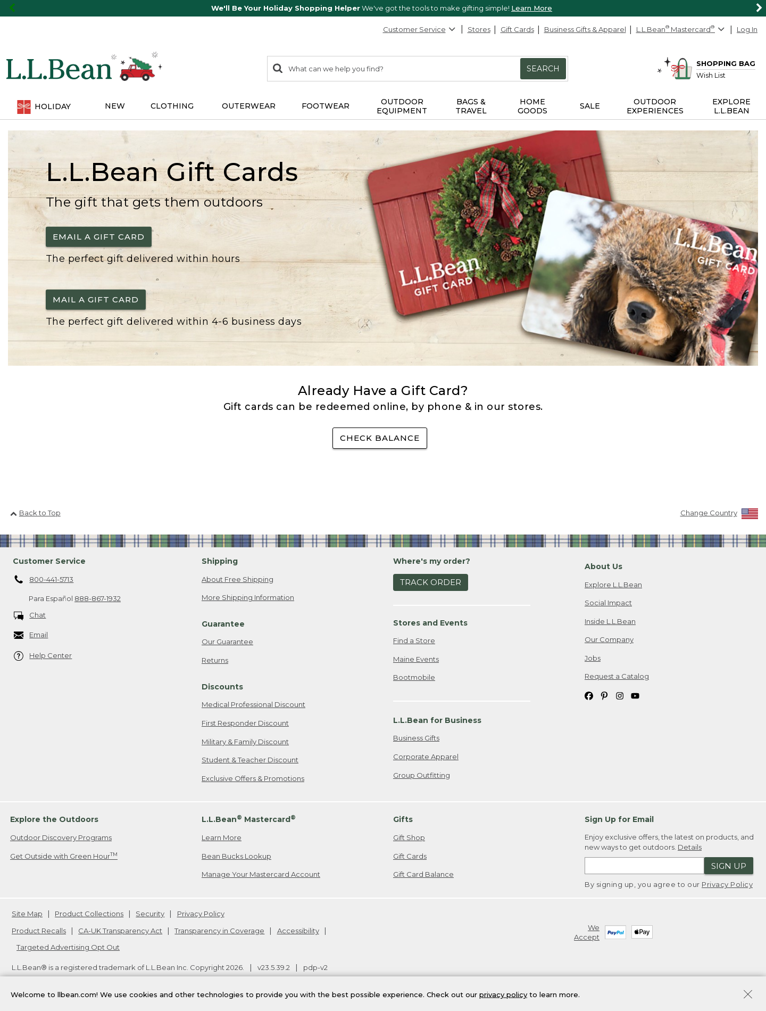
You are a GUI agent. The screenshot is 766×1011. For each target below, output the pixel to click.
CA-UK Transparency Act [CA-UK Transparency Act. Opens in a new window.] (120, 930)
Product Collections (89, 913)
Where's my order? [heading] (431, 561)
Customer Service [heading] (49, 561)
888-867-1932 (97, 598)
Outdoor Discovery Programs (61, 837)
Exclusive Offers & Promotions (253, 778)
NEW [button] (115, 106)
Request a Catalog (617, 676)
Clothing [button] (172, 106)
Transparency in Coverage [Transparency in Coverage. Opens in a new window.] (219, 930)
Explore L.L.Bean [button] (731, 106)
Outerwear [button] (249, 106)
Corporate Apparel (426, 756)
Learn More (531, 8)
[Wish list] (725, 74)
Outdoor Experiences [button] (655, 106)
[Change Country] (719, 515)
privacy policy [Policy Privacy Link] (503, 996)
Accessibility (298, 930)
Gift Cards (517, 29)
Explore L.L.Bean (613, 584)
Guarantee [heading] (223, 624)
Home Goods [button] (532, 106)
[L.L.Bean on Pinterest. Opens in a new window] (604, 695)
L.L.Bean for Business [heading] (437, 720)
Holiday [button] (43, 107)
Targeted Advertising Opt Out (68, 947)
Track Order (430, 582)
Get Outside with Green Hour (64, 855)
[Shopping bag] (712, 63)
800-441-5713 (44, 579)
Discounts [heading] (222, 687)
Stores (479, 29)
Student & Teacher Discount (250, 759)
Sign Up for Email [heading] (619, 819)
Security (150, 913)
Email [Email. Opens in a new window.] (31, 635)
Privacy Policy (727, 884)
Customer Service (419, 29)
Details (690, 847)
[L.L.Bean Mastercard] (681, 29)
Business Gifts (416, 738)
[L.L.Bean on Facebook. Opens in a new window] (589, 695)
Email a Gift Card (99, 237)
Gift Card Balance (423, 874)
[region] (383, 8)
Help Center (43, 656)
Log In (747, 29)
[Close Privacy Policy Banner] (747, 998)
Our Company (609, 639)
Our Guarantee (227, 641)
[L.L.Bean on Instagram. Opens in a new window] (619, 695)
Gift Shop (409, 837)
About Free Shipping (237, 579)
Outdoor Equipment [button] (402, 106)
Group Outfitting (421, 775)
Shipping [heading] (220, 561)
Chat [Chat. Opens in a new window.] (30, 616)
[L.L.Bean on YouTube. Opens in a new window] (635, 695)
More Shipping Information (248, 597)
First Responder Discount (245, 723)
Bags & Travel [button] (471, 106)
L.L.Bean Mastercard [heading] (249, 819)
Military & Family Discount (245, 741)
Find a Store (414, 640)
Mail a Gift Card (96, 299)
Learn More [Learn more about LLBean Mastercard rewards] (222, 837)
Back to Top (35, 512)
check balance (380, 438)
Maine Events (416, 659)
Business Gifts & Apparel (585, 29)
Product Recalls (39, 930)
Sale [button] (590, 106)
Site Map (27, 913)
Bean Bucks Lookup (236, 856)
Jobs (593, 658)
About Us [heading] (603, 566)
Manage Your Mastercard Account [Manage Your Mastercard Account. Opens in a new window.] (261, 874)
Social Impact (608, 602)
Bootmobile (414, 677)
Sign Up (728, 866)
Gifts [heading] (403, 819)
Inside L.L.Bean (610, 621)
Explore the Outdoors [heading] (54, 819)
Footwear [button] (325, 106)
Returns (215, 660)
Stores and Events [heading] (430, 623)
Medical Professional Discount (253, 704)
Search (543, 68)
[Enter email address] (644, 865)
